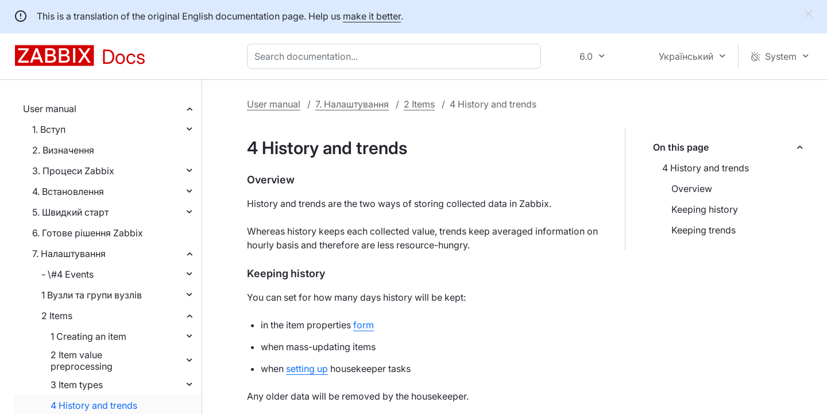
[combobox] (396, 56)
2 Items (56, 315)
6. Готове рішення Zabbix (87, 233)
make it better (372, 16)
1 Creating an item (88, 336)
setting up (307, 368)
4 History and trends (94, 405)
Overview (691, 188)
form (363, 325)
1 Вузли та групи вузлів (91, 295)
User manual (49, 108)
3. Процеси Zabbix (73, 171)
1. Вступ (48, 129)
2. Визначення (63, 150)
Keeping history (704, 209)
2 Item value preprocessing (82, 360)
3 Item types (77, 384)
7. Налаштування (69, 253)
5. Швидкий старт (70, 212)
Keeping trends (703, 230)
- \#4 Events (67, 274)
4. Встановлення (68, 191)
